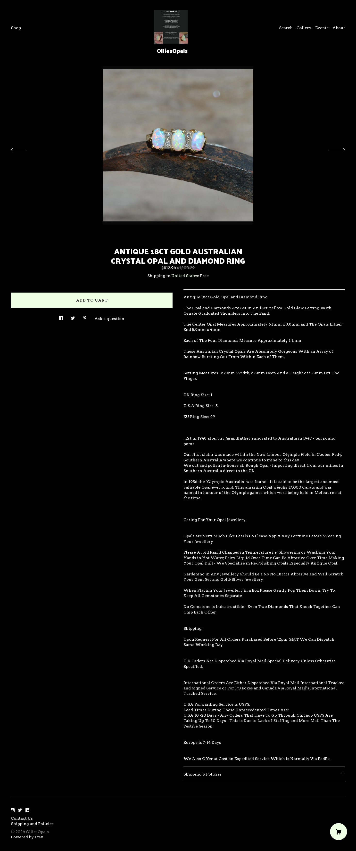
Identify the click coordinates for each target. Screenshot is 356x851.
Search (286, 27)
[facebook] (27, 810)
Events (322, 27)
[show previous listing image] (23, 148)
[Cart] (338, 831)
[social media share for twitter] (73, 316)
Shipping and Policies (32, 823)
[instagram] (13, 810)
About (338, 27)
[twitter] (20, 810)
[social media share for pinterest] (85, 316)
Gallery (304, 27)
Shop (16, 27)
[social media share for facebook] (61, 316)
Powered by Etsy (27, 837)
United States (184, 275)
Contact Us (22, 818)
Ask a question (109, 318)
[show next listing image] (333, 148)
